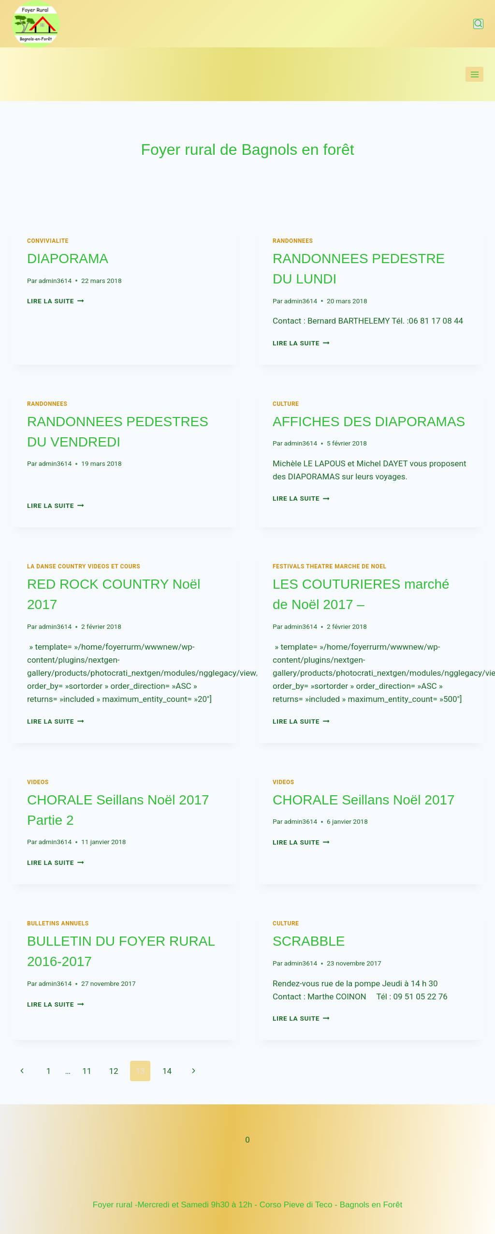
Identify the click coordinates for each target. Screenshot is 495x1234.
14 (167, 1071)
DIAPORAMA (67, 258)
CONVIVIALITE (48, 241)
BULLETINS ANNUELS (58, 923)
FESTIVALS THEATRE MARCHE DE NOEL (330, 566)
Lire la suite (55, 301)
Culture (286, 404)
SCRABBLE (309, 941)
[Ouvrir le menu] (474, 74)
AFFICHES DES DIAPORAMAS (369, 421)
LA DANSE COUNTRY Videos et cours (83, 566)
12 (113, 1071)
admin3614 (55, 280)
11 (86, 1071)
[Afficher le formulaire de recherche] (478, 24)
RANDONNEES (293, 241)
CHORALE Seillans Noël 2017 (364, 799)
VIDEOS (38, 782)
